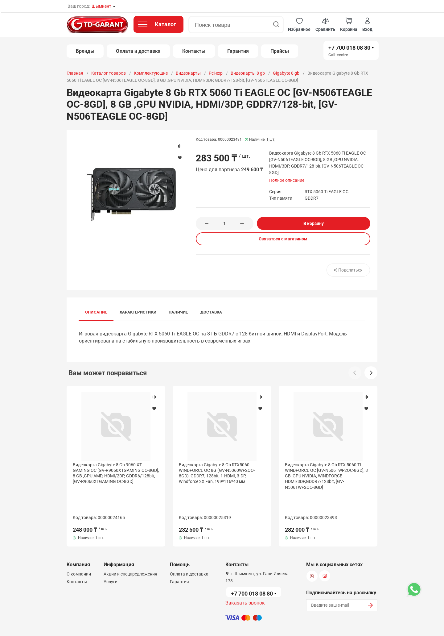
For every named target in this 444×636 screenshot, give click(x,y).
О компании (79, 549)
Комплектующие (151, 73)
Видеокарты (188, 73)
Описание (96, 312)
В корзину (313, 223)
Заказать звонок (245, 579)
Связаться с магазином (283, 238)
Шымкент (101, 6)
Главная (75, 73)
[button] (299, 24)
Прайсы (279, 51)
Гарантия (238, 51)
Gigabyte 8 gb (286, 73)
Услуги (110, 557)
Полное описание (286, 180)
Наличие (178, 312)
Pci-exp (216, 73)
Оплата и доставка (138, 51)
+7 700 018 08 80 (349, 47)
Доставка (211, 312)
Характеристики (138, 312)
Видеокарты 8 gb (248, 73)
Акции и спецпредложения (130, 549)
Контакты (194, 51)
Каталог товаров (108, 73)
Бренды (85, 51)
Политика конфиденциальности (178, 624)
